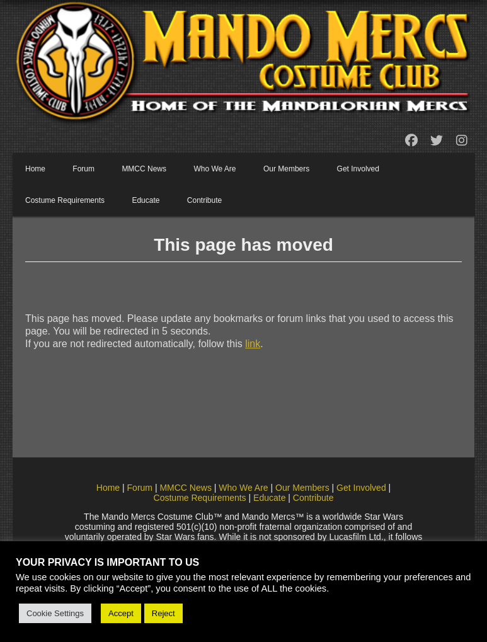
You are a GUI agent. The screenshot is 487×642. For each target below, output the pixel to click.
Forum (83, 168)
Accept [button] (121, 613)
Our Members (286, 168)
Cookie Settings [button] (55, 613)
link (252, 343)
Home (35, 168)
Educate (145, 200)
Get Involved (358, 168)
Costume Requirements (65, 200)
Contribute (204, 200)
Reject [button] (163, 613)
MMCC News (144, 168)
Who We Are (214, 168)
